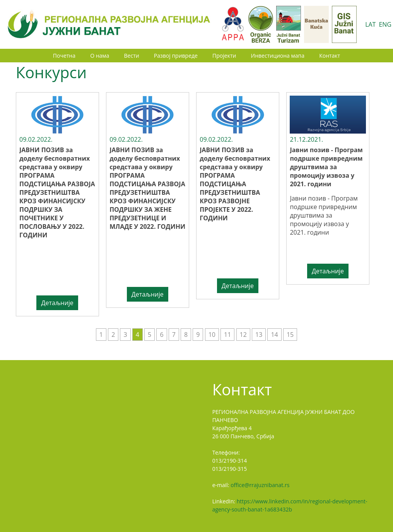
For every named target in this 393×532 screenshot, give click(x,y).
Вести (131, 55)
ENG (385, 24)
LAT (370, 24)
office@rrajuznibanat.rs (260, 485)
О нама (99, 55)
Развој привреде (176, 55)
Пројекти (224, 55)
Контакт (329, 55)
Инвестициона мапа (277, 55)
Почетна (64, 55)
